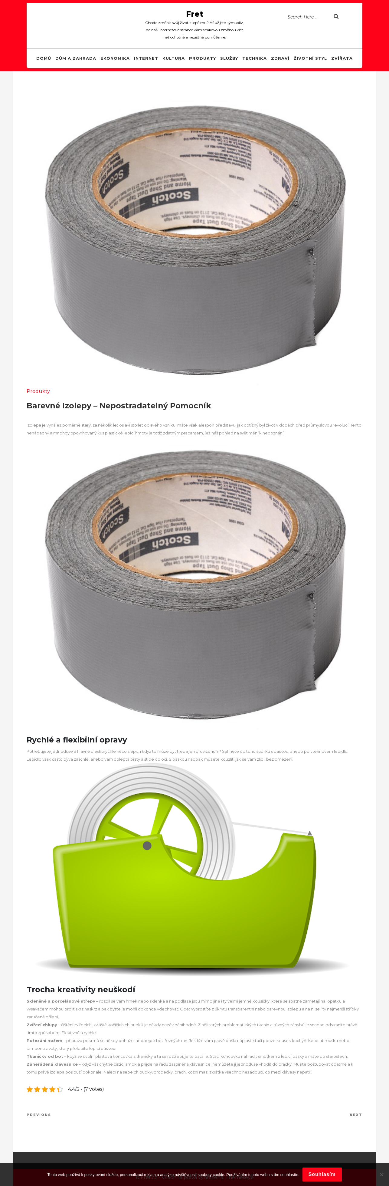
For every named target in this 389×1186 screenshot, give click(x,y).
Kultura (173, 58)
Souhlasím (322, 1174)
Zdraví (280, 58)
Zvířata (342, 58)
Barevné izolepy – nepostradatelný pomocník (119, 405)
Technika (254, 58)
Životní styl (310, 58)
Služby (229, 58)
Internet (146, 58)
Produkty (202, 58)
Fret (194, 13)
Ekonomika (115, 58)
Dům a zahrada (75, 58)
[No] (381, 1174)
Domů (43, 58)
